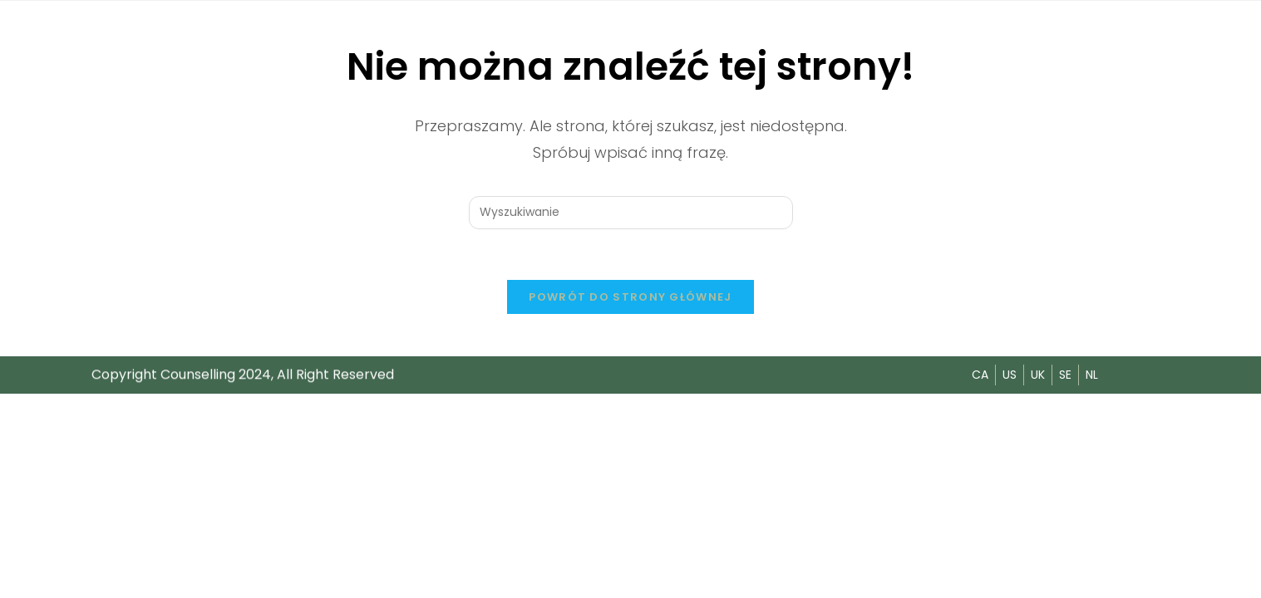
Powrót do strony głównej (630, 297)
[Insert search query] (631, 212)
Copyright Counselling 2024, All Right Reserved (242, 374)
